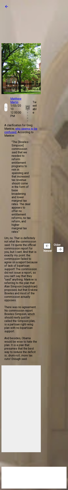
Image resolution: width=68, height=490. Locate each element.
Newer (48, 248)
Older (59, 248)
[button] (6, 7)
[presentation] (47, 246)
